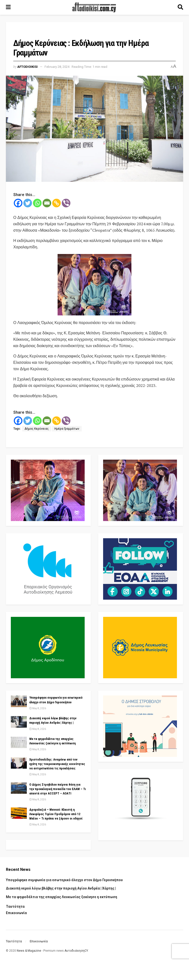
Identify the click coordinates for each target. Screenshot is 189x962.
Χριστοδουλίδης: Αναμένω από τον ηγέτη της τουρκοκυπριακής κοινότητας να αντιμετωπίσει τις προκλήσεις (57, 764)
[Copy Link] (56, 203)
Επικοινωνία (16, 913)
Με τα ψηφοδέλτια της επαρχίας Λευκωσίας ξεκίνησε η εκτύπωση (61, 897)
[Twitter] (27, 203)
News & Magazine (29, 950)
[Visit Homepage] (94, 7)
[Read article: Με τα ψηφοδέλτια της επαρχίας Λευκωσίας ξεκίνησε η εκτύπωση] (19, 742)
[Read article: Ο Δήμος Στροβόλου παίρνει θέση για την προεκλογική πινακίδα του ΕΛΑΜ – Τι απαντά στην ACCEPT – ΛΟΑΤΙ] (19, 788)
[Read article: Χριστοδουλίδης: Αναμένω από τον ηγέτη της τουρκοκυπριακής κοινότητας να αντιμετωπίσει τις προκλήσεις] (19, 763)
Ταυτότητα (15, 906)
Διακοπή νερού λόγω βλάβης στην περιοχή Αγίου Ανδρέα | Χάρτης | (61, 888)
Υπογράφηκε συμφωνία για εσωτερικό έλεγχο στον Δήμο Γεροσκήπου (64, 880)
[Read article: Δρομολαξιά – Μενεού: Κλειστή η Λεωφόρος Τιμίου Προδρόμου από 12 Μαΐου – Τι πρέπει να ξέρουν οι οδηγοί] (19, 813)
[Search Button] (180, 7)
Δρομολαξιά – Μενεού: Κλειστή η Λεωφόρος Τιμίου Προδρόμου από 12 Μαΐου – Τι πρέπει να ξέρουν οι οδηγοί (55, 814)
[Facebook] (18, 203)
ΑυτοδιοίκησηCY (76, 950)
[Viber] (66, 203)
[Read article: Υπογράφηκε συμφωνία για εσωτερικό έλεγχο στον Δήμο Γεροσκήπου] (19, 701)
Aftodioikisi (27, 67)
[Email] (47, 203)
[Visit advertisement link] (94, 284)
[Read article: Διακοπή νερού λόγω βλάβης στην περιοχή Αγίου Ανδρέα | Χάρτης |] (19, 721)
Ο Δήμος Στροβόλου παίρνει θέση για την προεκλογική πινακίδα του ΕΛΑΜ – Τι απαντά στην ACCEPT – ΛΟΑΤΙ (57, 789)
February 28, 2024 (57, 67)
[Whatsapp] (37, 203)
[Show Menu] (8, 7)
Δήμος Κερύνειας (37, 428)
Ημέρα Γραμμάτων (66, 428)
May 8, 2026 (37, 708)
